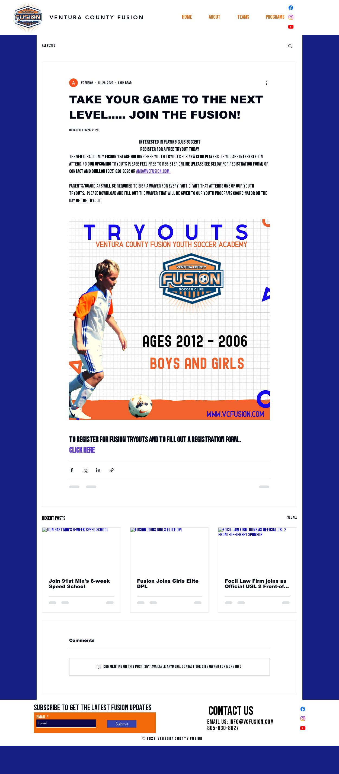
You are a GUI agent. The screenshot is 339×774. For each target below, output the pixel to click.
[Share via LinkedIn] (98, 470)
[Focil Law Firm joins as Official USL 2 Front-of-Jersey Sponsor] (257, 550)
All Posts (48, 45)
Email (41, 717)
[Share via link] (111, 470)
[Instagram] (291, 17)
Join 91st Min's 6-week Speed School (79, 583)
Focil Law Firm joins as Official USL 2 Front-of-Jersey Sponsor (255, 583)
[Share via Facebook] (71, 470)
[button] (214, 17)
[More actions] (266, 83)
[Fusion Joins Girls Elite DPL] (169, 550)
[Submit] (121, 724)
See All (292, 517)
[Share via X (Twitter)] (85, 470)
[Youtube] (291, 27)
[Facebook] (291, 8)
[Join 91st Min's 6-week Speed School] (81, 550)
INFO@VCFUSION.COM (251, 722)
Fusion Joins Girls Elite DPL (168, 583)
